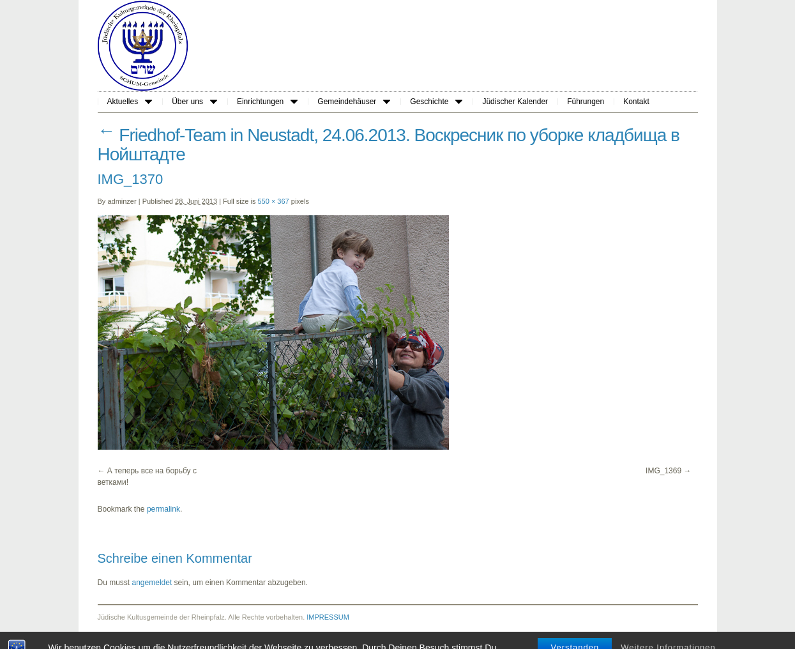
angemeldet (152, 582)
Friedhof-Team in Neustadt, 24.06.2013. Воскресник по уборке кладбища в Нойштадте (388, 144)
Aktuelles (130, 101)
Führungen (585, 101)
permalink (163, 509)
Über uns (194, 101)
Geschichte (436, 101)
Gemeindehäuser (353, 101)
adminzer (121, 201)
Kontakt (636, 101)
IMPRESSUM (328, 617)
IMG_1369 (663, 470)
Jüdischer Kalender (515, 101)
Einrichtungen (267, 101)
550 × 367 (273, 201)
